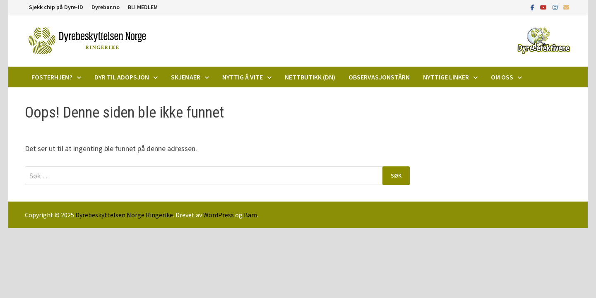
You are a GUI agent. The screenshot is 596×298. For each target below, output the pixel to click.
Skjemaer (185, 77)
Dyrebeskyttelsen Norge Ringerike (124, 215)
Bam (250, 215)
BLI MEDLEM (143, 7)
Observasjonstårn (379, 77)
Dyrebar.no (105, 7)
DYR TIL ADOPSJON (121, 77)
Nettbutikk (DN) (310, 77)
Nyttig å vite (242, 77)
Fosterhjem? (51, 77)
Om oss (502, 77)
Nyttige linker (446, 77)
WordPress (218, 215)
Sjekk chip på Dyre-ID (56, 7)
